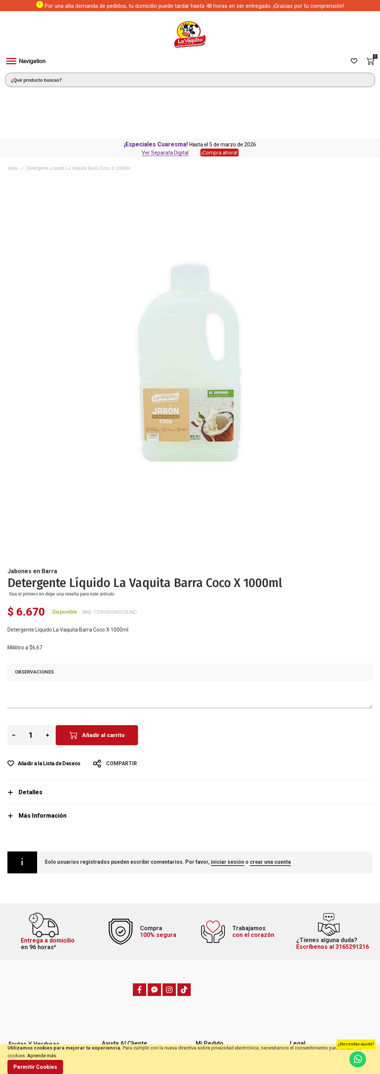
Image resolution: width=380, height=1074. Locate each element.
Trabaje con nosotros (125, 1019)
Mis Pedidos (209, 1000)
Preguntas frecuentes (125, 1010)
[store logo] (190, 34)
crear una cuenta (270, 813)
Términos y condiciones (315, 982)
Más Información (42, 766)
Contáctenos (116, 1000)
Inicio (13, 119)
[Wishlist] (354, 61)
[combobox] (190, 80)
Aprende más (41, 1055)
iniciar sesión (227, 813)
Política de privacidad (313, 991)
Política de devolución (313, 1010)
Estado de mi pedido (218, 982)
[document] (190, 1059)
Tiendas (111, 1038)
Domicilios (114, 991)
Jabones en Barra (32, 522)
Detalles (30, 743)
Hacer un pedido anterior (222, 991)
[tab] (190, 743)
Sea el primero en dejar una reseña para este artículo (61, 545)
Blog (107, 1028)
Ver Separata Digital (165, 104)
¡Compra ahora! (220, 104)
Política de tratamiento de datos (324, 1019)
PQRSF (110, 982)
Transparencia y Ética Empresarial (326, 1028)
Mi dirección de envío (218, 1010)
